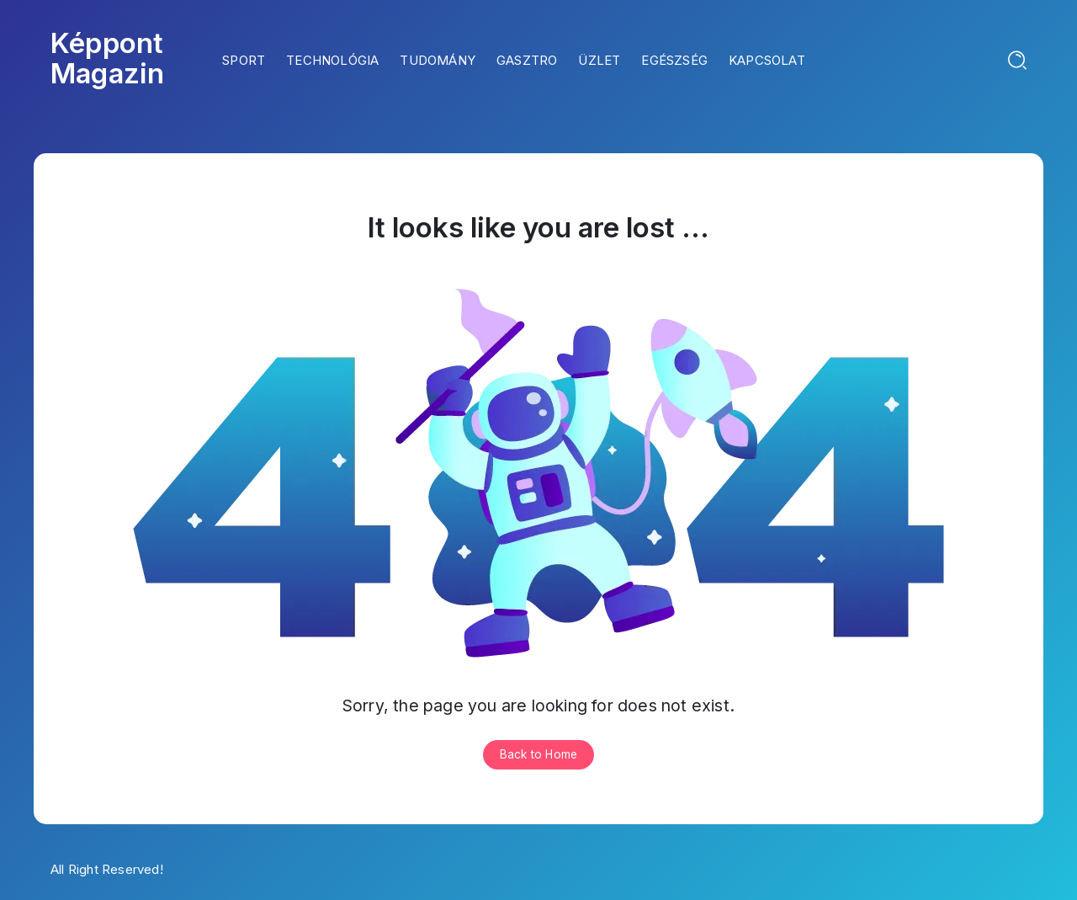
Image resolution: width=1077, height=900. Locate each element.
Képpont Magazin (107, 58)
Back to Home (538, 754)
